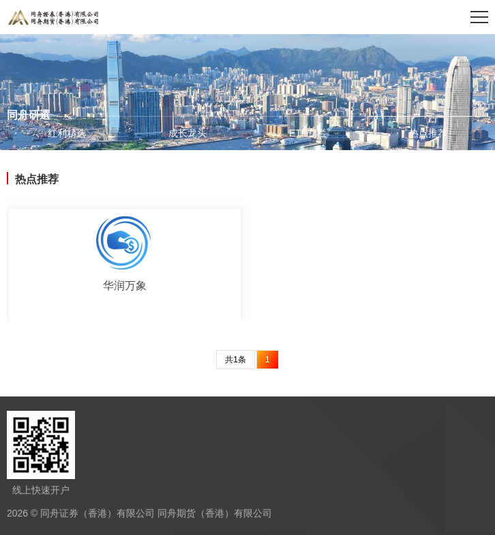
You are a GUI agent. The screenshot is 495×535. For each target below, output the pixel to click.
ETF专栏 (307, 133)
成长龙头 (187, 133)
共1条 (235, 359)
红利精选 (67, 133)
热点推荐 (428, 133)
